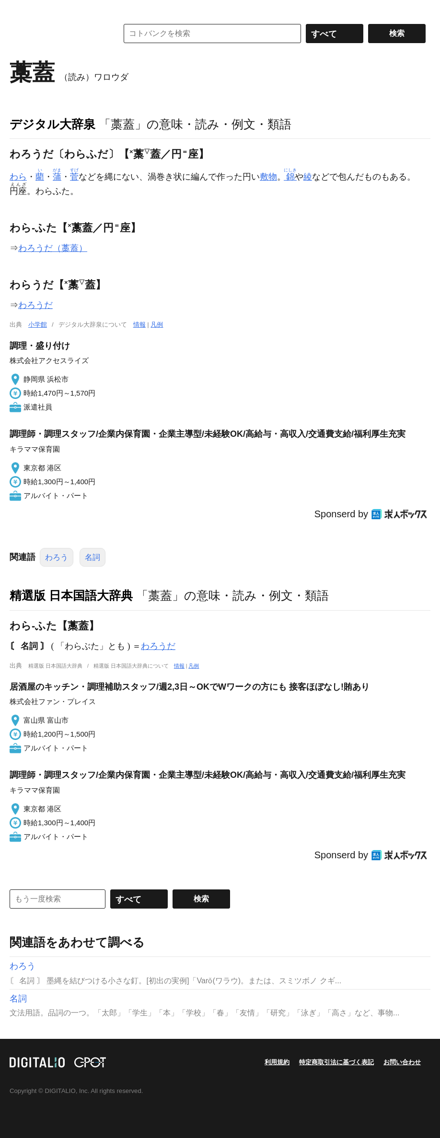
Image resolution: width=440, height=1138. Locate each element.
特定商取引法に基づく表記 (336, 1062)
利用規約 (277, 1062)
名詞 (92, 557)
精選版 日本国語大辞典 (71, 595)
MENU (19, 9)
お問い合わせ (402, 1062)
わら (18, 177)
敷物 (268, 177)
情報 (139, 324)
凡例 (157, 324)
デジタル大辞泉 (52, 124)
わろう (56, 557)
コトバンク (57, 33)
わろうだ (35, 305)
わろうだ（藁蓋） (52, 248)
